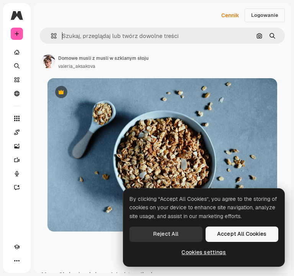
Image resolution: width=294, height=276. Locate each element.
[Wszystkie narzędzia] (17, 118)
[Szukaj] (17, 66)
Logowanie (264, 15)
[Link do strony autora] (48, 61)
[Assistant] (17, 187)
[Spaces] (17, 132)
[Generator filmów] (17, 160)
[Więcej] (17, 261)
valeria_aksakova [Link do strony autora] (76, 66)
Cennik (230, 15)
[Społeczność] (17, 93)
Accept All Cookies (242, 233)
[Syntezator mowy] (17, 174)
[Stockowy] (17, 80)
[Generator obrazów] (17, 146)
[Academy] (17, 247)
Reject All (165, 233)
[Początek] (17, 52)
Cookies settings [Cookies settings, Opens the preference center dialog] (203, 252)
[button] (50, 36)
